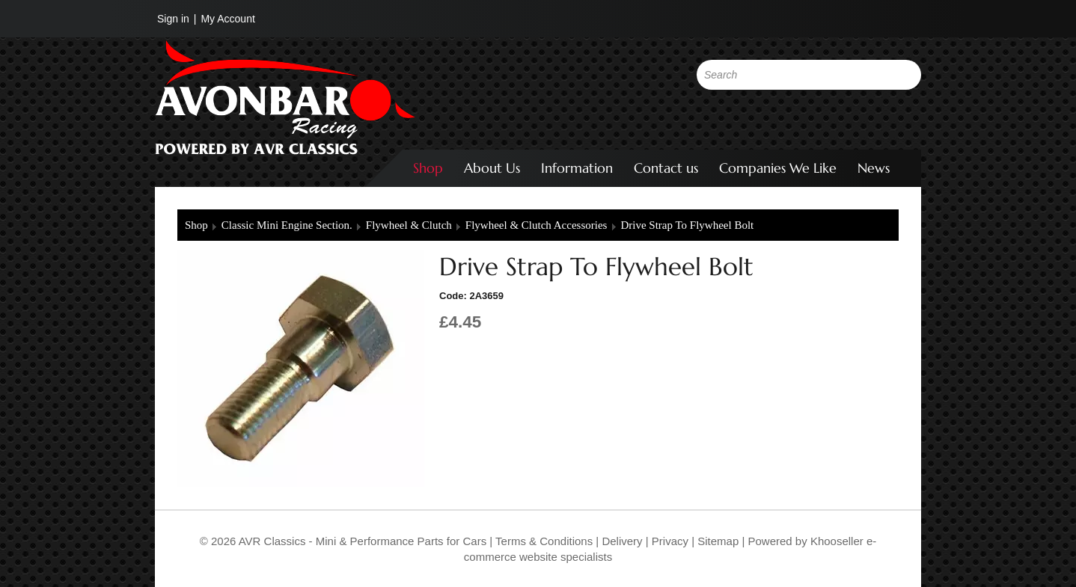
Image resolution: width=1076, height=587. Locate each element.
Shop (428, 167)
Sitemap (719, 541)
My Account (227, 19)
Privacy (668, 541)
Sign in (173, 19)
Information (577, 167)
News (874, 167)
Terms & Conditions (542, 541)
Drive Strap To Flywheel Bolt (686, 225)
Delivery (622, 541)
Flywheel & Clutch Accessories (536, 225)
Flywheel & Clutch (409, 225)
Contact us (666, 167)
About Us (492, 167)
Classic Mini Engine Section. (286, 225)
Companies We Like (778, 167)
